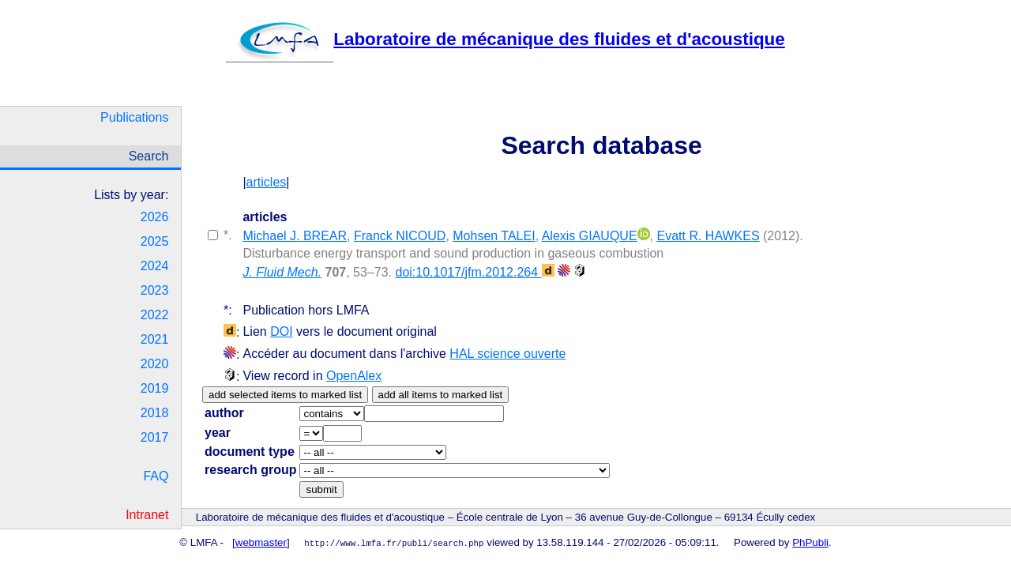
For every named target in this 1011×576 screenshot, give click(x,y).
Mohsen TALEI (494, 236)
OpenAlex (353, 375)
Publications (134, 117)
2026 (155, 217)
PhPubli (810, 542)
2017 (155, 437)
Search (149, 156)
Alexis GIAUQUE (589, 236)
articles (266, 182)
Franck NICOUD (399, 236)
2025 (155, 241)
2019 (155, 388)
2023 (155, 290)
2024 (155, 266)
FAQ (155, 476)
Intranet (147, 514)
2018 (155, 413)
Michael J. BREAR (294, 236)
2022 (155, 315)
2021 (155, 339)
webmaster (261, 542)
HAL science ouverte (507, 353)
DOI (281, 331)
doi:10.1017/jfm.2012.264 (474, 272)
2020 (155, 364)
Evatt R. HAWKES (707, 236)
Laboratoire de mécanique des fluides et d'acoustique (505, 39)
